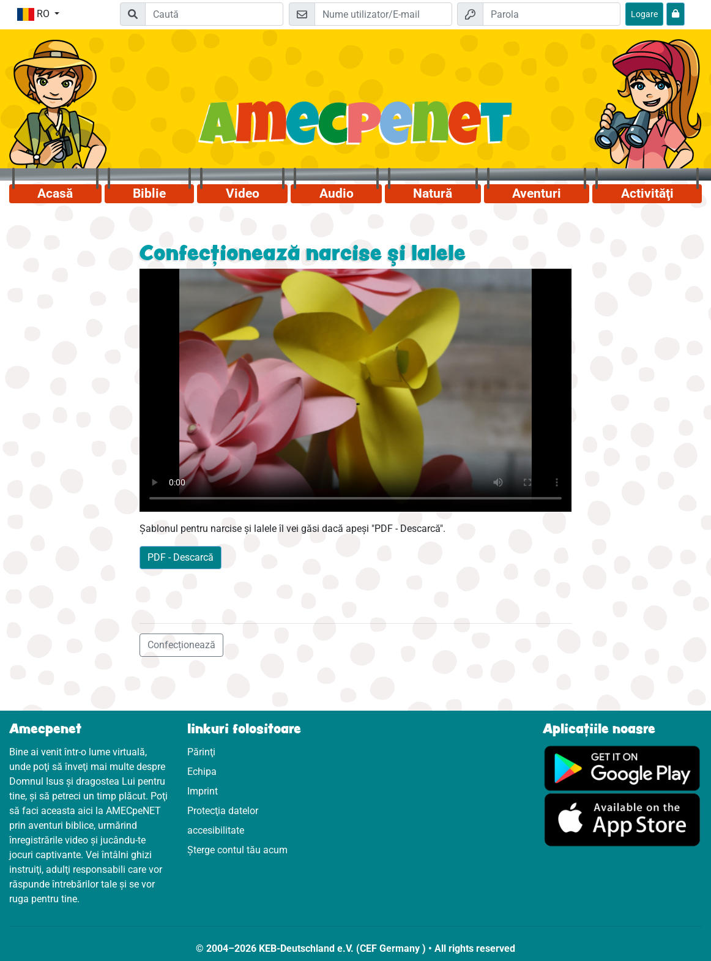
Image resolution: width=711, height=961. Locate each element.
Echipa (202, 771)
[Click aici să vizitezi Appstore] (622, 819)
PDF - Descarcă (180, 557)
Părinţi (201, 752)
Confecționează (181, 645)
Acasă (55, 193)
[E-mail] (383, 14)
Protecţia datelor (222, 811)
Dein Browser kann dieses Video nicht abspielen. (355, 390)
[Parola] (551, 14)
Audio (336, 193)
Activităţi (647, 193)
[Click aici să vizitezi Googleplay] (622, 767)
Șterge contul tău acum (237, 850)
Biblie (149, 193)
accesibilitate (215, 830)
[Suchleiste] (214, 14)
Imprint (202, 791)
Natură (432, 193)
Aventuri (536, 193)
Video (242, 193)
